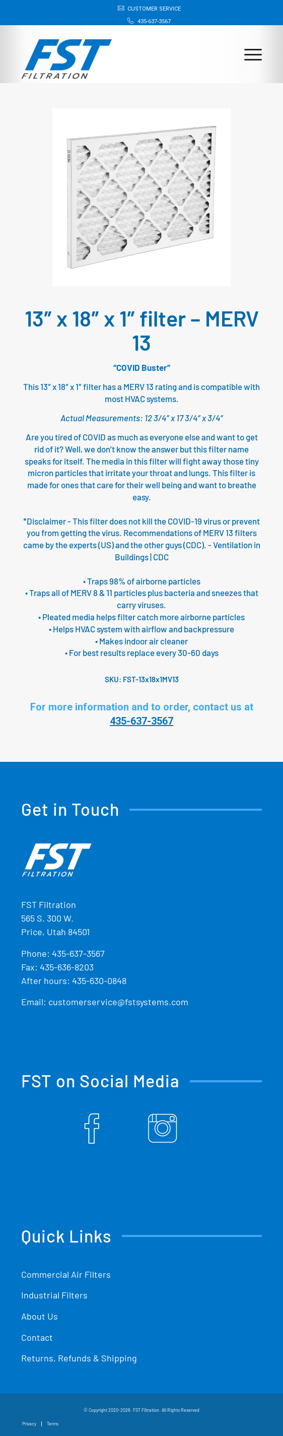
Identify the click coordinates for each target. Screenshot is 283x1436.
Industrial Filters (54, 1294)
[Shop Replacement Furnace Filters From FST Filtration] (117, 54)
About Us (39, 1316)
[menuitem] (144, 9)
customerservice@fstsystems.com (118, 1001)
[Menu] (248, 54)
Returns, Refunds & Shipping (79, 1357)
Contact (37, 1337)
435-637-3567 (154, 21)
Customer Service (154, 9)
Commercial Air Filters (66, 1274)
